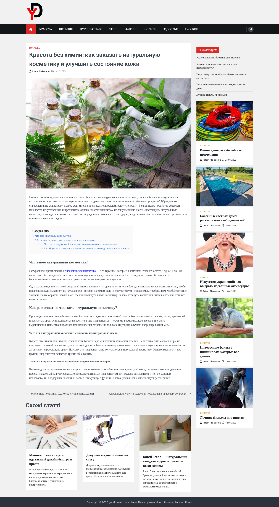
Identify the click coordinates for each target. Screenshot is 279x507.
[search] (251, 29)
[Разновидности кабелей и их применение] (224, 121)
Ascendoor (155, 502)
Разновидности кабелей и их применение (218, 58)
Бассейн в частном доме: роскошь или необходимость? (216, 66)
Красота (45, 29)
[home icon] (31, 29)
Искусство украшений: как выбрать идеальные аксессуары (221, 76)
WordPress (185, 502)
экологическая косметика (80, 271)
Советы (150, 29)
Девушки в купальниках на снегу (107, 457)
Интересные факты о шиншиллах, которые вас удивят (221, 86)
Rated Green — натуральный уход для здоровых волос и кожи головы (165, 461)
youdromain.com (119, 502)
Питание (66, 29)
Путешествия (91, 29)
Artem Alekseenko (39, 71)
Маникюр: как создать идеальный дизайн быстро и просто (50, 459)
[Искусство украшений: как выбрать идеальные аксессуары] (224, 252)
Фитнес (131, 29)
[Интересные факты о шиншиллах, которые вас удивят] (224, 318)
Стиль (113, 29)
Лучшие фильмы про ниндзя (211, 95)
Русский (191, 29)
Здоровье (171, 29)
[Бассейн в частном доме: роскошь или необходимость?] (224, 186)
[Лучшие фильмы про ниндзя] (224, 388)
